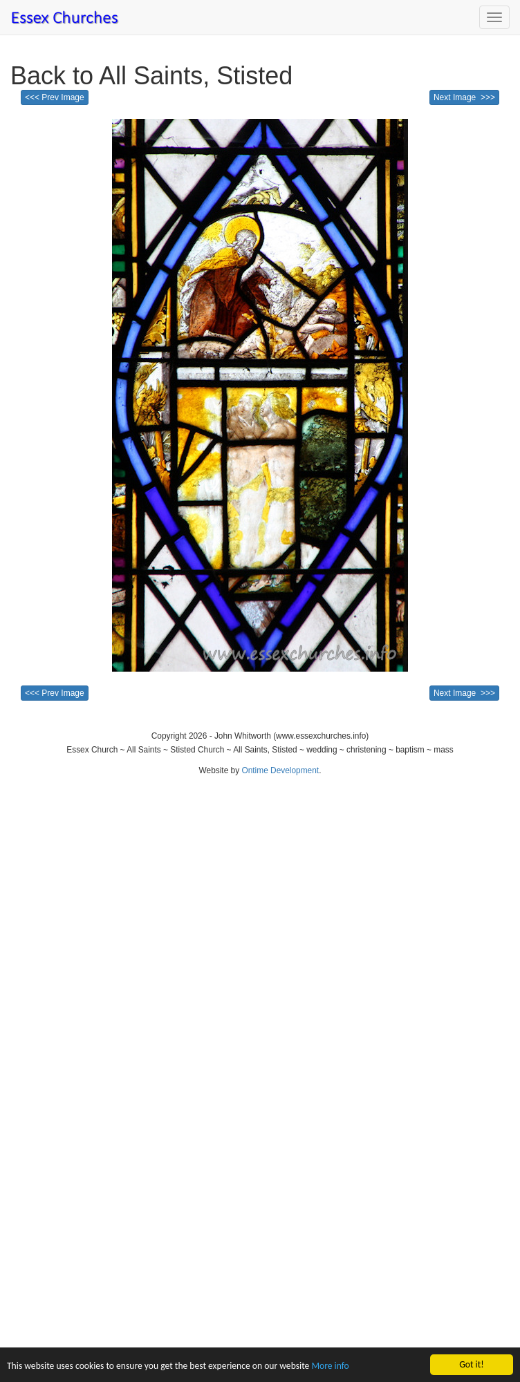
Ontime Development (280, 770)
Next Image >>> (464, 97)
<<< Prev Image (54, 97)
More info (330, 1366)
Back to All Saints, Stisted (151, 75)
